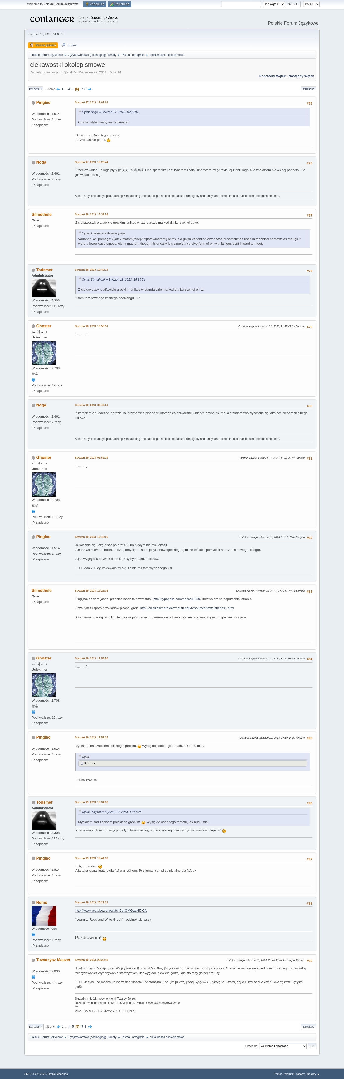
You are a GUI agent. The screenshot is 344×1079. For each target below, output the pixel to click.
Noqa (41, 162)
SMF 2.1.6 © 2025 (35, 1073)
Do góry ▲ (313, 1073)
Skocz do (251, 1046)
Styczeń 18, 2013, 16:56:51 (91, 326)
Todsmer (44, 270)
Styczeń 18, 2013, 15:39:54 (91, 214)
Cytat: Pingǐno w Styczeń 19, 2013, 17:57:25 (111, 812)
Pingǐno (43, 102)
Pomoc (278, 1073)
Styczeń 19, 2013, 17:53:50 (91, 658)
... (66, 89)
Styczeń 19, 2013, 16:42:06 (91, 536)
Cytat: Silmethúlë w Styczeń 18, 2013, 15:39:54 (113, 279)
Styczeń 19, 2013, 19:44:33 (91, 858)
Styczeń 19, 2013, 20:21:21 (91, 902)
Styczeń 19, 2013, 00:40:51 (91, 405)
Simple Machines (57, 1073)
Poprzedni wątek (272, 76)
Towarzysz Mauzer (53, 960)
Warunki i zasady (294, 1073)
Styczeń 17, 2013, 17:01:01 (91, 102)
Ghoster (43, 326)
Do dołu (35, 89)
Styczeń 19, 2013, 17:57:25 (91, 737)
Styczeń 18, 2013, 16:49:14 (91, 269)
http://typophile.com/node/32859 (176, 599)
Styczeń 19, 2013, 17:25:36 (91, 590)
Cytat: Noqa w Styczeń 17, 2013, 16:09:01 (110, 112)
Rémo (41, 902)
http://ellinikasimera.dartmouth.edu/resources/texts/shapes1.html (187, 608)
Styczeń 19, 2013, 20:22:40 (91, 960)
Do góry (35, 1026)
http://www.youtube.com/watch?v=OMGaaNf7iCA (111, 910)
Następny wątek (301, 76)
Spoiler (89, 763)
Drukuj (308, 89)
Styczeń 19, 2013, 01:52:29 (91, 457)
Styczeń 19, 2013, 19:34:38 (91, 802)
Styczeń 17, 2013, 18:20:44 (91, 162)
